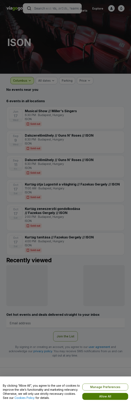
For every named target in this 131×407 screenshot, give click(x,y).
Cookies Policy (24, 397)
